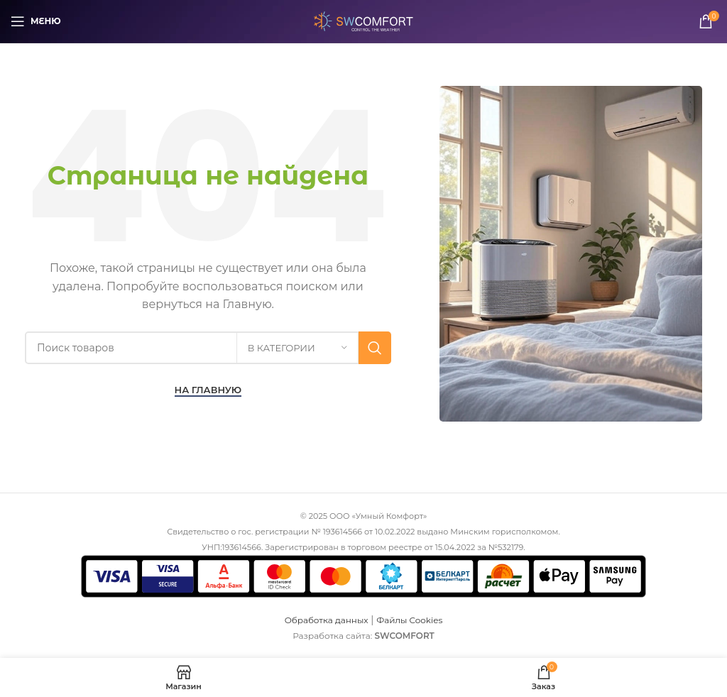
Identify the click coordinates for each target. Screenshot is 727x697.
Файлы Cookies (409, 620)
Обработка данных (326, 620)
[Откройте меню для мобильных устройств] (36, 21)
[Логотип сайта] (363, 20)
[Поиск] (208, 347)
